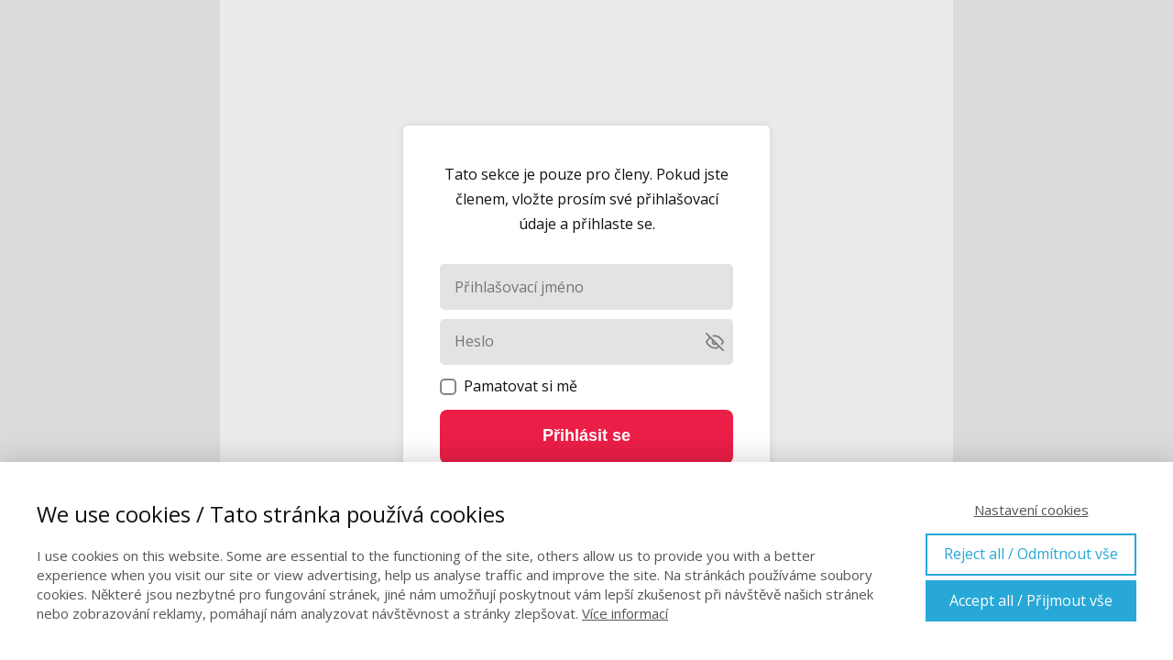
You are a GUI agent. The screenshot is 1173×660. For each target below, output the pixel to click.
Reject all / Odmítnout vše (1031, 554)
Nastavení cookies (1031, 509)
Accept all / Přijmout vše (1031, 600)
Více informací (625, 613)
